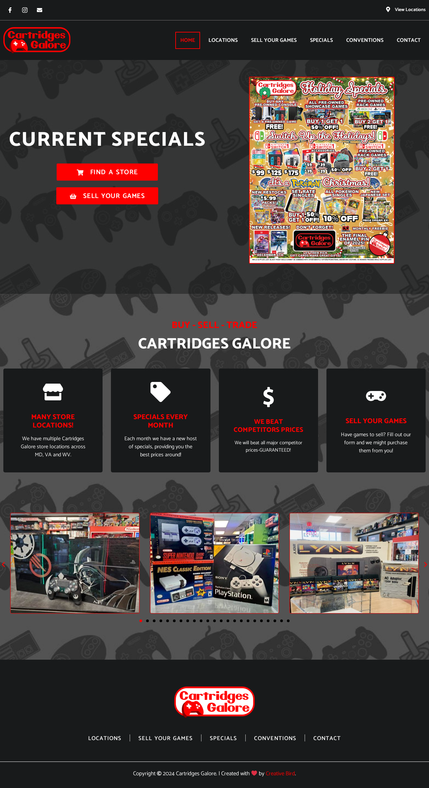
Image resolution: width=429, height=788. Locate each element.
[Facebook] (10, 10)
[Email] (40, 10)
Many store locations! (53, 421)
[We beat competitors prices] (268, 397)
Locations (223, 40)
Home (187, 40)
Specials (321, 40)
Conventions (364, 40)
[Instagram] (25, 10)
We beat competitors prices (268, 425)
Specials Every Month (160, 421)
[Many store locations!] (53, 392)
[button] (3, 564)
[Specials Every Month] (160, 392)
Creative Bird (280, 773)
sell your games (376, 420)
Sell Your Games (274, 40)
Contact (409, 40)
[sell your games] (376, 396)
